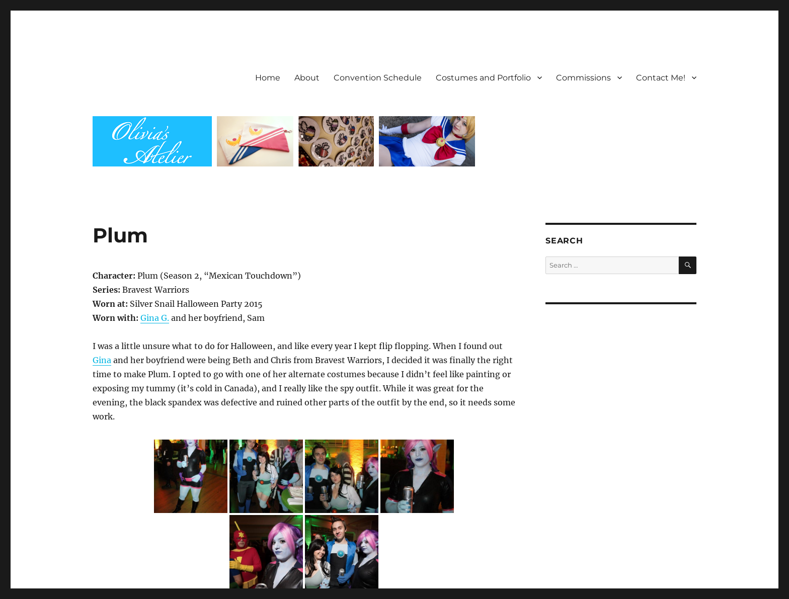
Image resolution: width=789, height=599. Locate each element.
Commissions (583, 77)
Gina (102, 360)
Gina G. (154, 318)
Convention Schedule (378, 77)
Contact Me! (660, 77)
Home (267, 77)
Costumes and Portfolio (483, 77)
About (307, 77)
